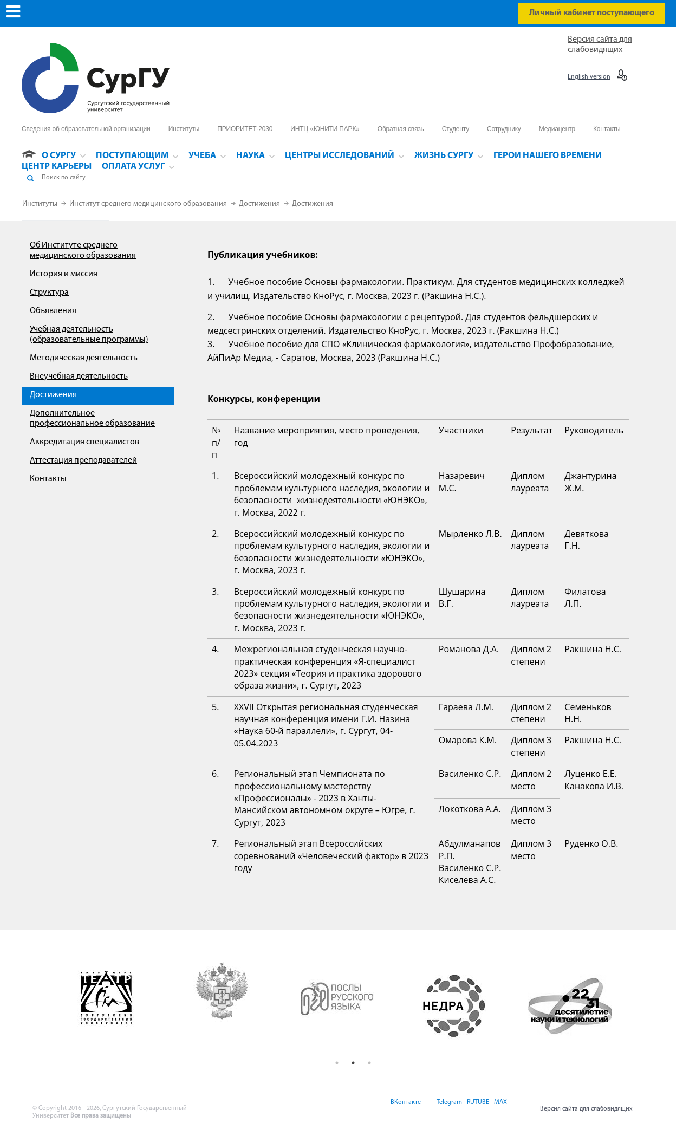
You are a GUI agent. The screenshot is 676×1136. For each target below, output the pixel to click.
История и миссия (64, 274)
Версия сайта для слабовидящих (586, 1109)
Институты (40, 204)
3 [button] (369, 1062)
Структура (49, 292)
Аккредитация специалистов (84, 442)
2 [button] (353, 1062)
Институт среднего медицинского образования (149, 204)
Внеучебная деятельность (79, 376)
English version (589, 77)
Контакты (48, 479)
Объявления (53, 311)
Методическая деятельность (84, 358)
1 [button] (337, 1062)
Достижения (260, 204)
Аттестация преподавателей (83, 460)
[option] (122, 1006)
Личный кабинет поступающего (591, 13)
